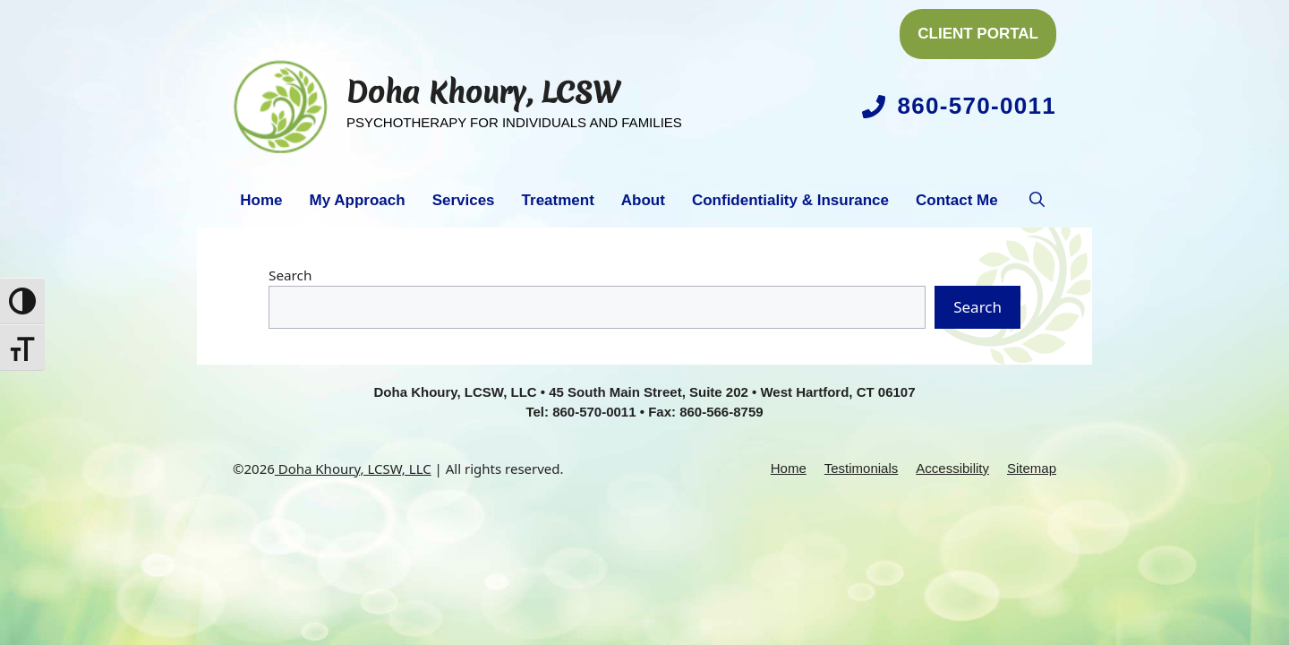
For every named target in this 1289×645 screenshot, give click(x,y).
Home (261, 200)
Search (290, 275)
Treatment (558, 200)
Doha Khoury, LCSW (483, 93)
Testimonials (861, 468)
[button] (1037, 201)
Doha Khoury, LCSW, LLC (353, 468)
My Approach (357, 200)
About (643, 200)
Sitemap (1031, 468)
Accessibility (952, 468)
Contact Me (957, 200)
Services (463, 200)
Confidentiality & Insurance (790, 200)
